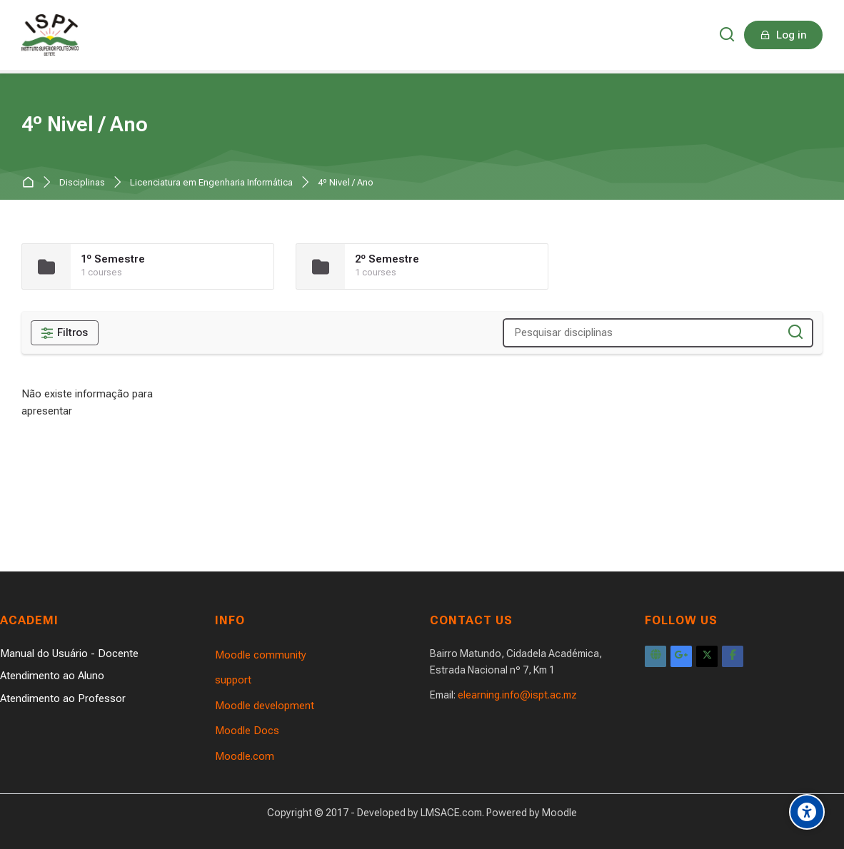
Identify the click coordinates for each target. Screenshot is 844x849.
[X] (707, 656)
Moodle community (260, 655)
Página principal (31, 183)
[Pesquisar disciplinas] (796, 333)
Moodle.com (244, 756)
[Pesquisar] (727, 35)
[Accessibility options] (807, 812)
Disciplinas (82, 183)
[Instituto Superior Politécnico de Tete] (50, 35)
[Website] (655, 656)
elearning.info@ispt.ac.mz (517, 695)
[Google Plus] (681, 656)
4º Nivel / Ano (345, 183)
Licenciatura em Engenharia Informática (211, 183)
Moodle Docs (247, 730)
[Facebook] (732, 656)
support (233, 679)
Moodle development (264, 705)
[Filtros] (65, 333)
